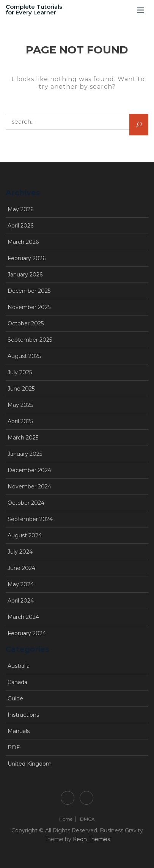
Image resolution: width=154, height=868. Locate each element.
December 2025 (29, 290)
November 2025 (29, 307)
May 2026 (20, 209)
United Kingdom (30, 763)
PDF (14, 747)
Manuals (19, 731)
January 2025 (25, 453)
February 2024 (27, 633)
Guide (15, 698)
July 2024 (20, 551)
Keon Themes (91, 839)
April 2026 (20, 225)
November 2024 (29, 486)
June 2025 (21, 388)
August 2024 (25, 535)
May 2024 (21, 584)
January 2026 (25, 274)
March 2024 (23, 617)
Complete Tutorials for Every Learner (34, 9)
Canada (17, 682)
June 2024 (21, 568)
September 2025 (30, 339)
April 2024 (21, 600)
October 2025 (26, 323)
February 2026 (27, 258)
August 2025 (24, 356)
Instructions (23, 714)
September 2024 (30, 519)
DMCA (86, 798)
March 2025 (23, 437)
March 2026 (23, 242)
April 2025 (20, 421)
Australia (19, 665)
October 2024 (26, 502)
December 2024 (29, 470)
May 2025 (20, 405)
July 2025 (20, 372)
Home (67, 798)
